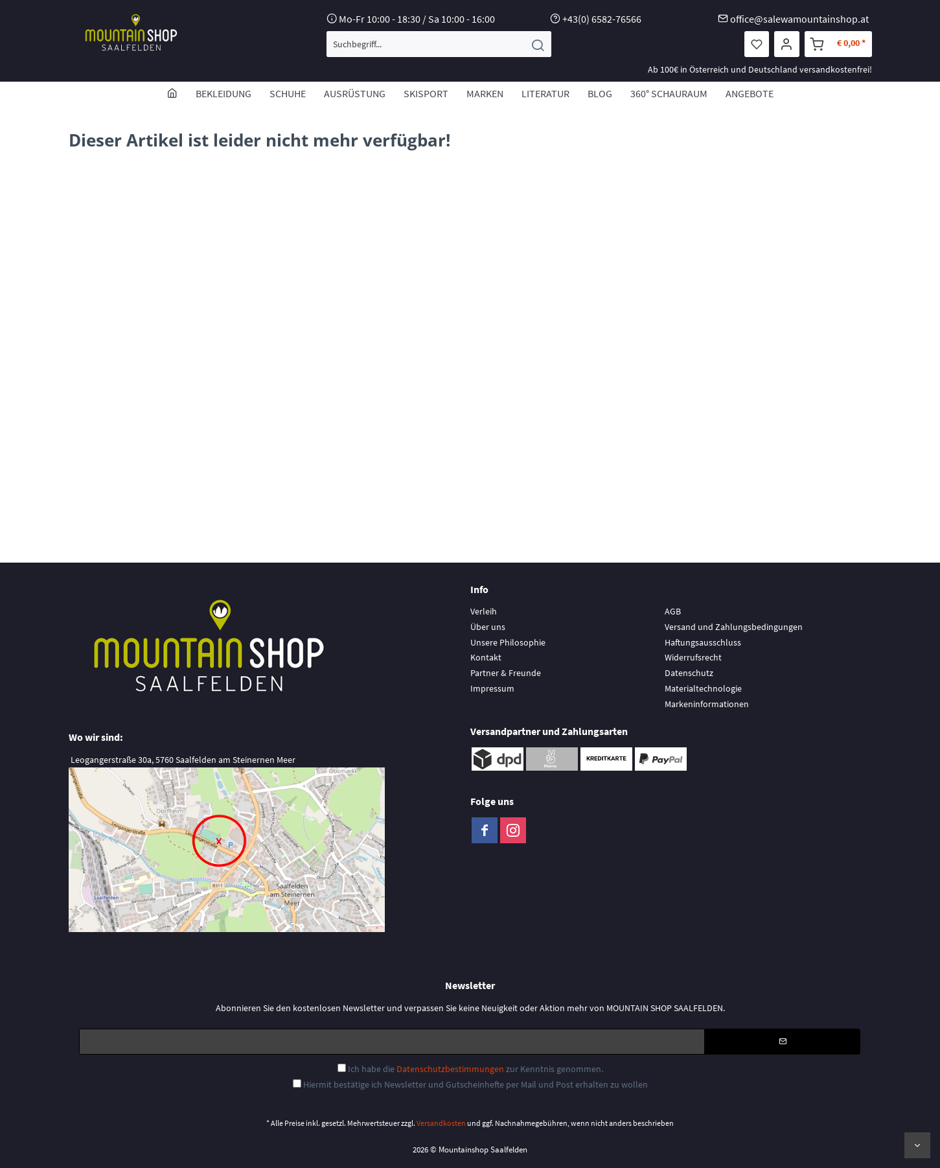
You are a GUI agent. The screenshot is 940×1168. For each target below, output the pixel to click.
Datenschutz (689, 673)
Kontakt (485, 657)
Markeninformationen (707, 704)
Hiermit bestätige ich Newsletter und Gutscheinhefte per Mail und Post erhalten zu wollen (475, 1084)
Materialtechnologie (703, 688)
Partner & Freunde (505, 673)
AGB (673, 611)
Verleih (483, 611)
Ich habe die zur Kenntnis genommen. (475, 1069)
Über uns (487, 627)
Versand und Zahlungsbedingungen (734, 627)
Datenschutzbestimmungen (450, 1069)
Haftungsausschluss (703, 642)
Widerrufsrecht (693, 657)
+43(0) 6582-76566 (601, 18)
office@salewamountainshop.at (799, 18)
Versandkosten (441, 1123)
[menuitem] (439, 44)
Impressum (492, 688)
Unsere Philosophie (507, 642)
